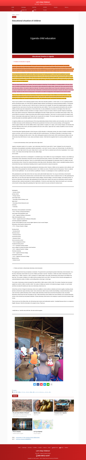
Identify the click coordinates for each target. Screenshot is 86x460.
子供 (14, 392)
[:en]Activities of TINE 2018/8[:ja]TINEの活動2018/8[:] (28, 437)
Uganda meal (37, 412)
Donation (55, 7)
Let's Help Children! (43, 2)
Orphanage (23, 7)
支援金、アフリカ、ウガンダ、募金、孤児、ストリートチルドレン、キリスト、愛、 (34, 392)
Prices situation (17, 431)
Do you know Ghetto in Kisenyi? (21, 412)
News (13, 9)
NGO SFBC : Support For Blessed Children (43, 453)
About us (66, 7)
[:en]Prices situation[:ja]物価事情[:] (23, 439)
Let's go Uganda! (38, 431)
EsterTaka (34, 7)
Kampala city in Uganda (60, 412)
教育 (16, 392)
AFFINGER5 (56, 458)
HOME (12, 7)
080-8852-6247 (43, 455)
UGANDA (45, 7)
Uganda (14, 390)
